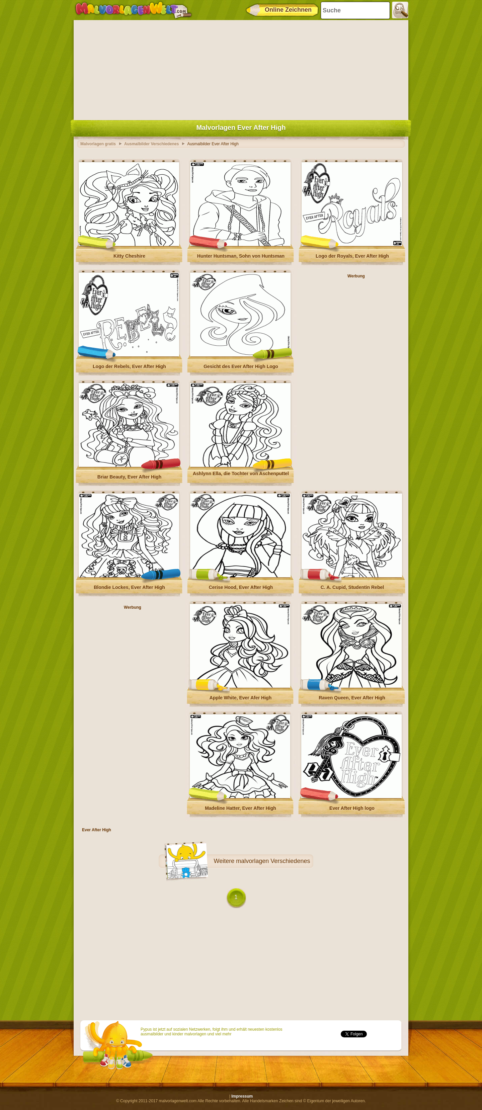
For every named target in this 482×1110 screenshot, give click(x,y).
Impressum (242, 1096)
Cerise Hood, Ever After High (241, 587)
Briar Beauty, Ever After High (129, 477)
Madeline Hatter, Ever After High (240, 808)
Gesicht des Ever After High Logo (241, 366)
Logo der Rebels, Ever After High (129, 366)
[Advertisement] (241, 68)
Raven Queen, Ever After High (352, 697)
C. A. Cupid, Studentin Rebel (352, 587)
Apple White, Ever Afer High (240, 697)
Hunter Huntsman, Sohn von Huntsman (241, 256)
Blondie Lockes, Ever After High (129, 587)
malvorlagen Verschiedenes (273, 861)
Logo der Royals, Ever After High (352, 256)
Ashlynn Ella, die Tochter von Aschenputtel (241, 473)
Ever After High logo (352, 808)
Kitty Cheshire (129, 256)
